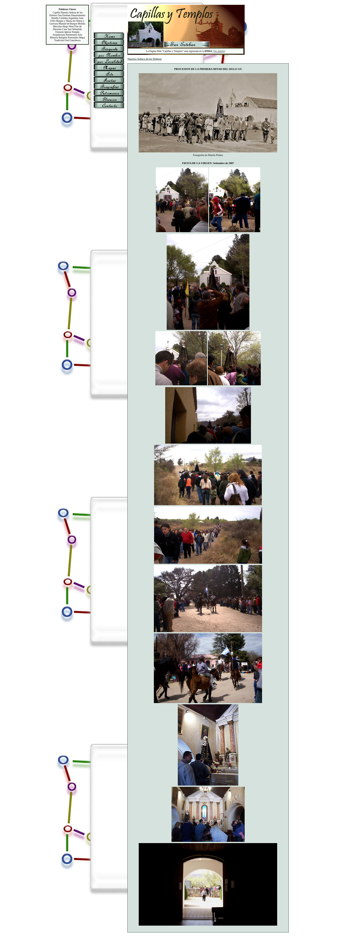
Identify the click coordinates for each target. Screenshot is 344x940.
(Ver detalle (218, 51)
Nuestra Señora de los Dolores (144, 59)
